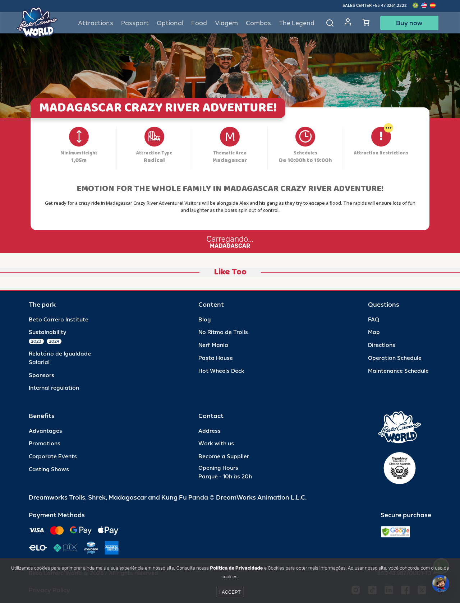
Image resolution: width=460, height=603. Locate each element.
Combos (258, 23)
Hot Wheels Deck (221, 371)
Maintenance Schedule (398, 371)
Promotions (44, 443)
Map (374, 332)
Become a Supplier (223, 456)
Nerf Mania (213, 345)
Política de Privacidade (236, 568)
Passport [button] (135, 23)
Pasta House (215, 358)
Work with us (216, 443)
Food (199, 23)
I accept (229, 592)
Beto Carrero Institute (58, 319)
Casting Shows (49, 469)
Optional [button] (170, 23)
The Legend (296, 23)
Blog (204, 319)
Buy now (409, 23)
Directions (381, 345)
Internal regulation (54, 388)
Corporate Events (53, 456)
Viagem (226, 23)
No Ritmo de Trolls (223, 332)
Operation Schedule (395, 358)
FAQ (373, 319)
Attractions (95, 23)
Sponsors (41, 375)
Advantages (45, 431)
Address (209, 431)
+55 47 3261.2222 (390, 5)
